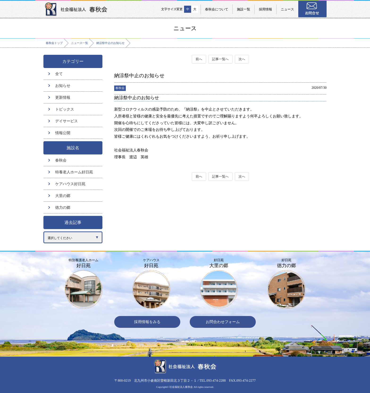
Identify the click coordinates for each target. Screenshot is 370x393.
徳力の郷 (62, 207)
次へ (242, 59)
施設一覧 (243, 9)
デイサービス (66, 121)
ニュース (287, 9)
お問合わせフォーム (223, 322)
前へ (199, 59)
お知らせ (62, 86)
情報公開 (62, 133)
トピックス (64, 109)
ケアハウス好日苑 (70, 184)
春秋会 (61, 160)
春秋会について (216, 9)
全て (59, 74)
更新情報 (62, 97)
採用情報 (265, 9)
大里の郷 (62, 196)
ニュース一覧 (79, 43)
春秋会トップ (54, 43)
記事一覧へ (220, 59)
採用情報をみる (147, 322)
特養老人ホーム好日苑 (74, 172)
